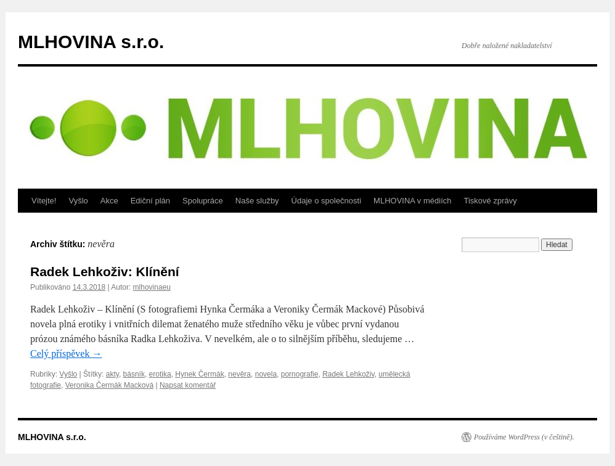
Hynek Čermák (199, 374)
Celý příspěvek (66, 353)
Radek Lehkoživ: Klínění (104, 271)
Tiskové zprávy (490, 200)
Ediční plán (150, 200)
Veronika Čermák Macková (109, 385)
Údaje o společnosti (326, 200)
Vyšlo (78, 200)
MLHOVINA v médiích (412, 200)
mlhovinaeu (152, 287)
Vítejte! (43, 200)
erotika (160, 374)
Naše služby (257, 200)
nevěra (239, 374)
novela (266, 374)
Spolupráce (202, 200)
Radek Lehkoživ (348, 374)
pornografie (300, 374)
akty (112, 374)
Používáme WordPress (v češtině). (524, 437)
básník (134, 374)
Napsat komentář (188, 385)
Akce (109, 200)
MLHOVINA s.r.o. (91, 41)
